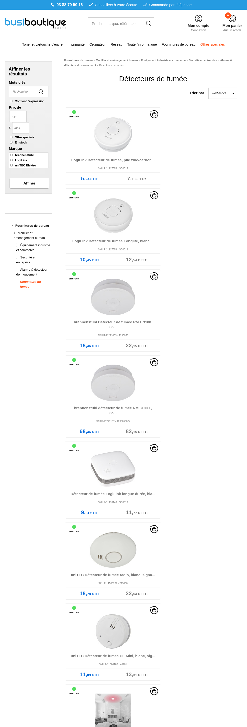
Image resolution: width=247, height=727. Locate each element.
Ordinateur (98, 45)
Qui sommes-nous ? (92, 626)
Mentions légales (139, 626)
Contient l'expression (30, 101)
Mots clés (17, 82)
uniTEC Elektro (25, 165)
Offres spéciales (212, 45)
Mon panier (232, 25)
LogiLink (21, 160)
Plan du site (134, 648)
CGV (129, 632)
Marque (15, 148)
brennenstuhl (24, 155)
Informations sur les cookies (148, 642)
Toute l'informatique (142, 45)
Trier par (197, 93)
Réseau (116, 45)
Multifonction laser (28, 642)
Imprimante (76, 45)
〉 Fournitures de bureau (30, 225)
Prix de (15, 107)
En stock (21, 142)
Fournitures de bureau (178, 45)
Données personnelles (143, 637)
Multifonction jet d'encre (32, 648)
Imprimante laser (26, 637)
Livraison (83, 642)
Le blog (82, 637)
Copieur (19, 653)
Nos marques (87, 632)
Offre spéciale (24, 137)
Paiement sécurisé (91, 648)
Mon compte (198, 25)
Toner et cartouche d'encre (42, 45)
